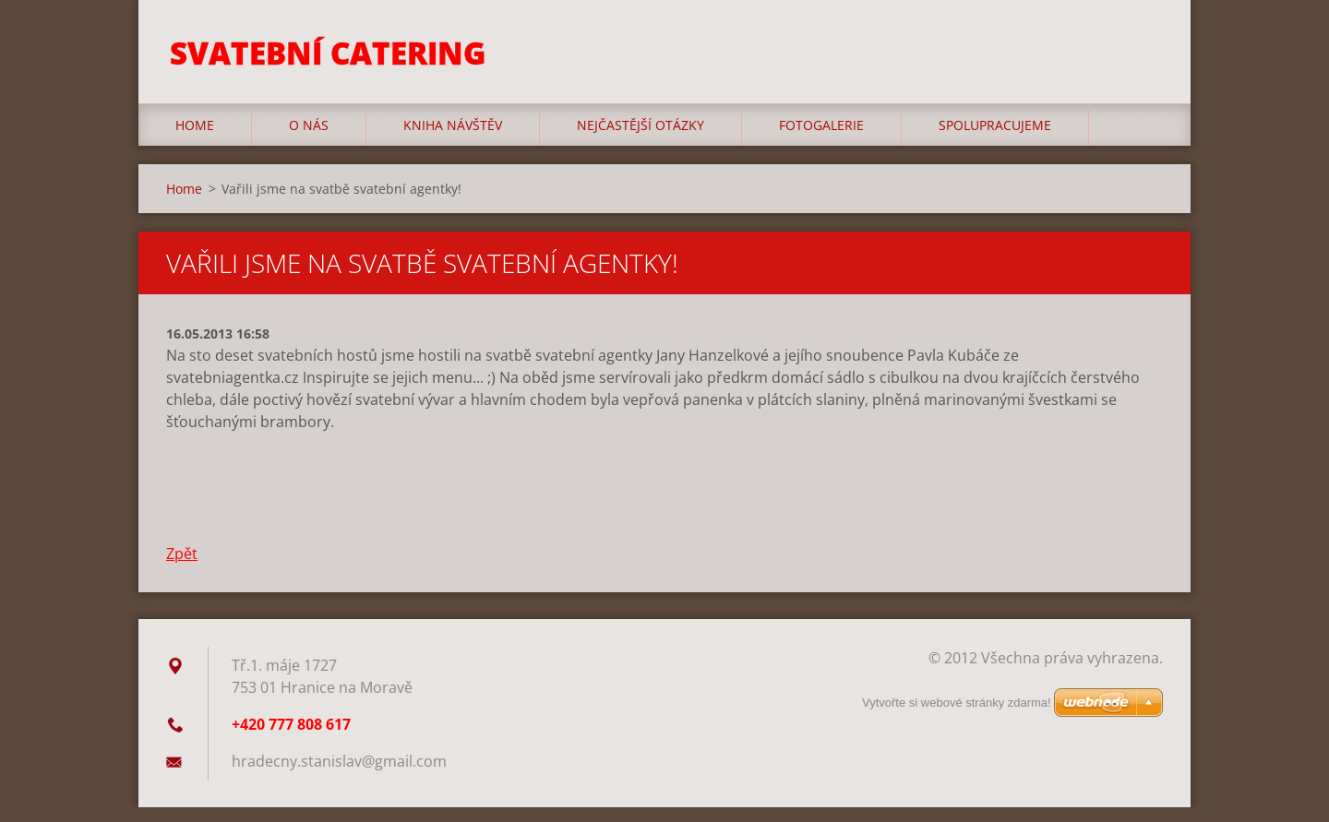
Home (194, 140)
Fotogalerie (821, 140)
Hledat (1142, 53)
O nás (309, 140)
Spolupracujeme (995, 140)
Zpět (182, 568)
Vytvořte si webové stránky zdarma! (956, 717)
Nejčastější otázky (640, 140)
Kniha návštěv (452, 140)
